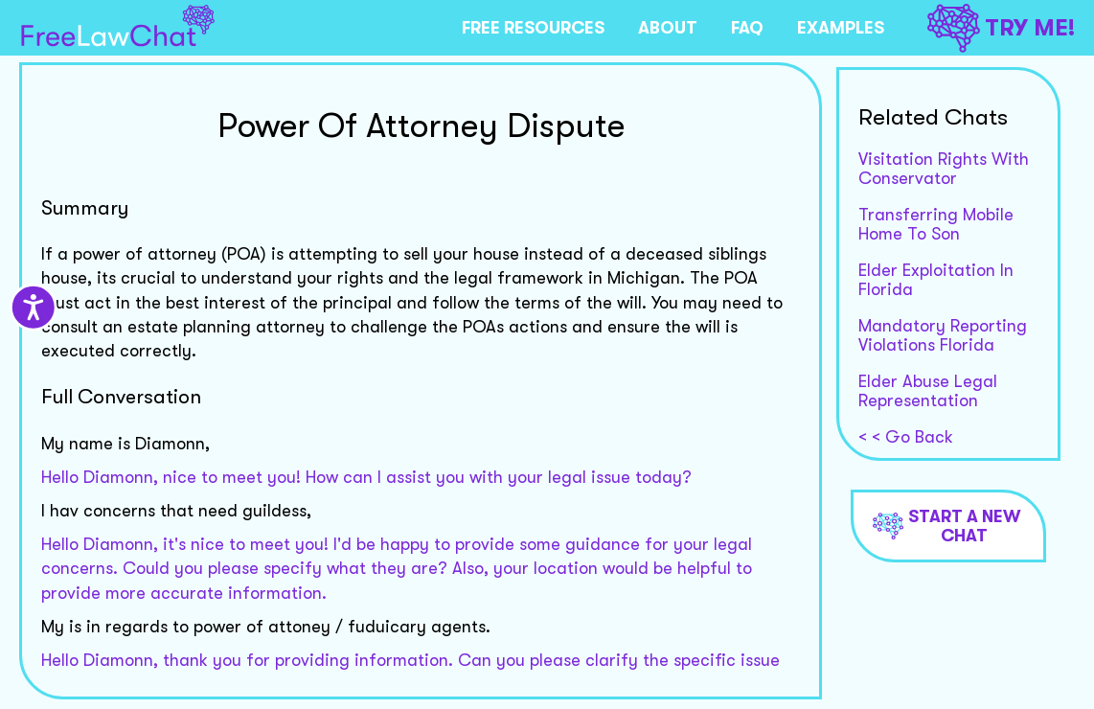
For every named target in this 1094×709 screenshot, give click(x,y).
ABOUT (667, 27)
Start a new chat (947, 526)
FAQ (747, 27)
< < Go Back (905, 436)
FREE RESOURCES (533, 27)
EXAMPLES (840, 27)
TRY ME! (1001, 28)
